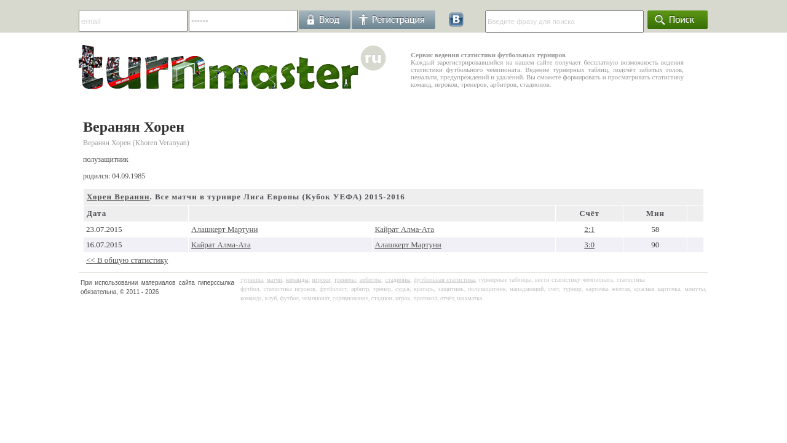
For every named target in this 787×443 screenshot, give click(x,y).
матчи (274, 279)
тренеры (344, 279)
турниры (251, 279)
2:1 (589, 229)
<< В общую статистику (127, 260)
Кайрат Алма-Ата (405, 229)
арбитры (370, 279)
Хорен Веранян (118, 196)
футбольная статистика (444, 279)
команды (297, 279)
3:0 (589, 244)
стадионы (397, 279)
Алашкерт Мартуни (224, 229)
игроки (321, 279)
